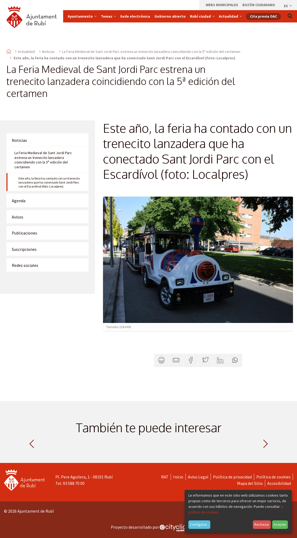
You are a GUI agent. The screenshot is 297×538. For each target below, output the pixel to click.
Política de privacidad (232, 476)
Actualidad (26, 51)
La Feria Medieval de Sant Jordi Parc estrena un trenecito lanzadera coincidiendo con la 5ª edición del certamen (151, 51)
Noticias (48, 51)
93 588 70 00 (74, 483)
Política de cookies (273, 476)
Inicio (178, 476)
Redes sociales (25, 265)
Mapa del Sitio (250, 483)
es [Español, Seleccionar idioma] (288, 5)
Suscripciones (24, 249)
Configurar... (199, 524)
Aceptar (279, 524)
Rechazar (261, 524)
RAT (165, 476)
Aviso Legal (198, 476)
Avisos (17, 217)
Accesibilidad (279, 483)
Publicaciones (24, 233)
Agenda (18, 200)
